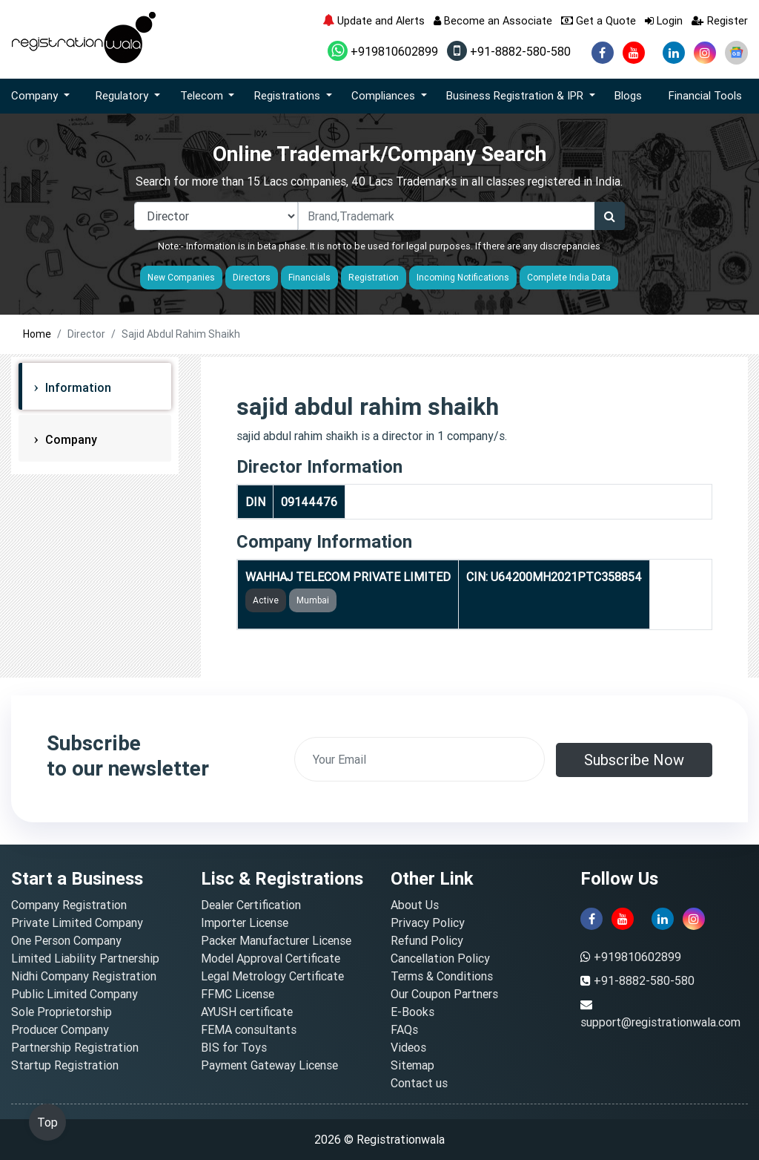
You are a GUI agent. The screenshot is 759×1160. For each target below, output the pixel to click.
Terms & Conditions (442, 976)
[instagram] (705, 53)
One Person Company (66, 940)
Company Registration (69, 904)
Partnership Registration (75, 1047)
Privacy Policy (428, 922)
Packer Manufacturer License (276, 940)
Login (664, 20)
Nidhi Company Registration (83, 976)
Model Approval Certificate (270, 958)
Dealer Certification (251, 904)
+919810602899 (383, 51)
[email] (419, 759)
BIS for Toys (234, 1047)
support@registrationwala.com (660, 1022)
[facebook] (602, 53)
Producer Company (60, 1029)
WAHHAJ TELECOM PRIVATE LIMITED (348, 576)
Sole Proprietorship (61, 1011)
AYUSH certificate (247, 1011)
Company (69, 439)
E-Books (412, 1011)
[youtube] (634, 53)
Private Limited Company (77, 922)
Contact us (419, 1082)
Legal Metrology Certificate (272, 976)
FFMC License (237, 993)
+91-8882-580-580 (509, 51)
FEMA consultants (248, 1029)
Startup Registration (65, 1065)
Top (47, 1122)
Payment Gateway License (269, 1065)
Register (720, 20)
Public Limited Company (74, 993)
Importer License (244, 922)
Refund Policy (427, 940)
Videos (408, 1047)
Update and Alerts (373, 20)
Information (76, 387)
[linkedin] (674, 53)
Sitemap (412, 1065)
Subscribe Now (634, 759)
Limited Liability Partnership (85, 958)
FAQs (404, 1029)
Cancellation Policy (440, 958)
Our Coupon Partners (444, 993)
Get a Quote (598, 20)
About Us (415, 904)
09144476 (309, 501)
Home (37, 334)
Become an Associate (493, 20)
